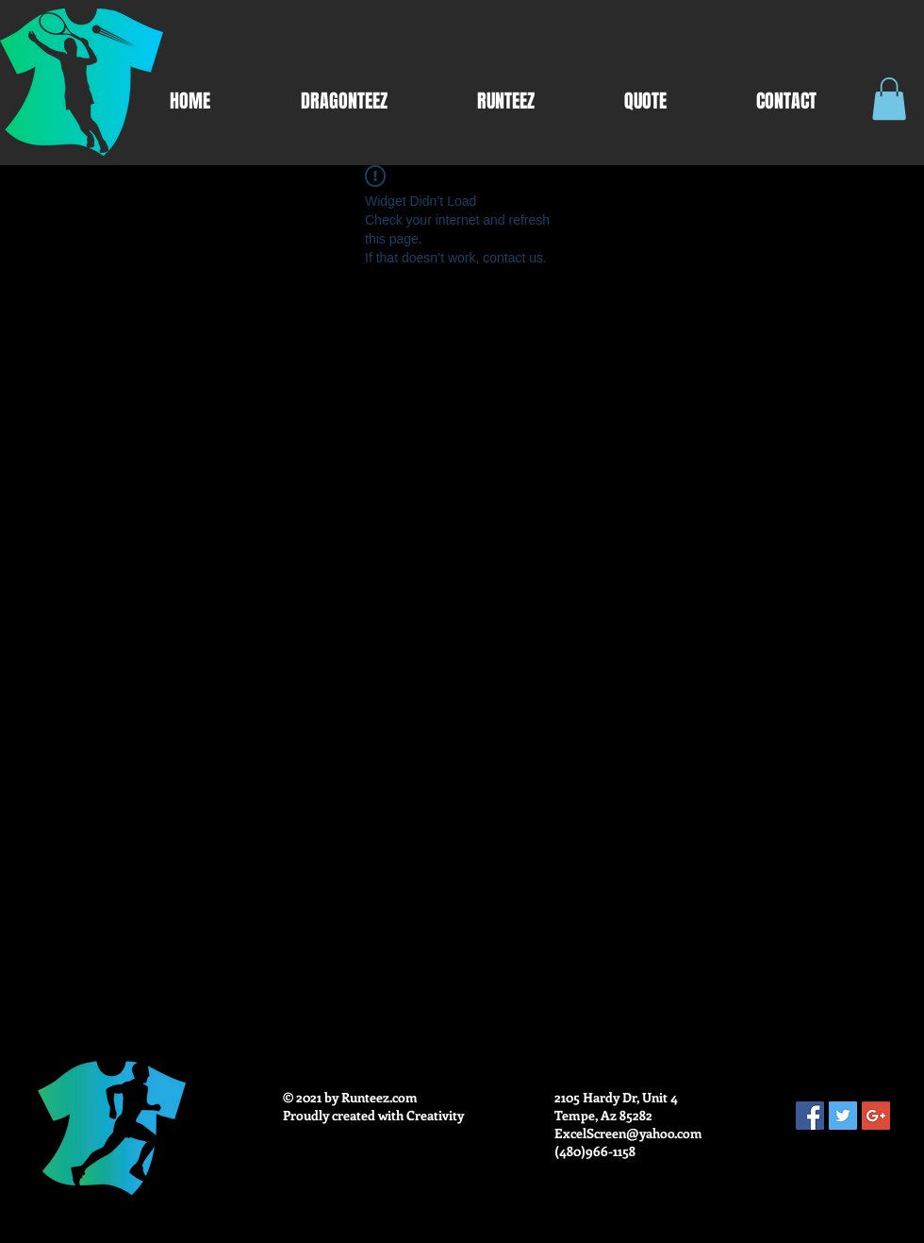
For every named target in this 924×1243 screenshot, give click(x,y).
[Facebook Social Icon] (810, 1115)
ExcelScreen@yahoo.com (628, 1133)
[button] (889, 98)
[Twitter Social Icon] (843, 1115)
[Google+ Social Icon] (876, 1115)
